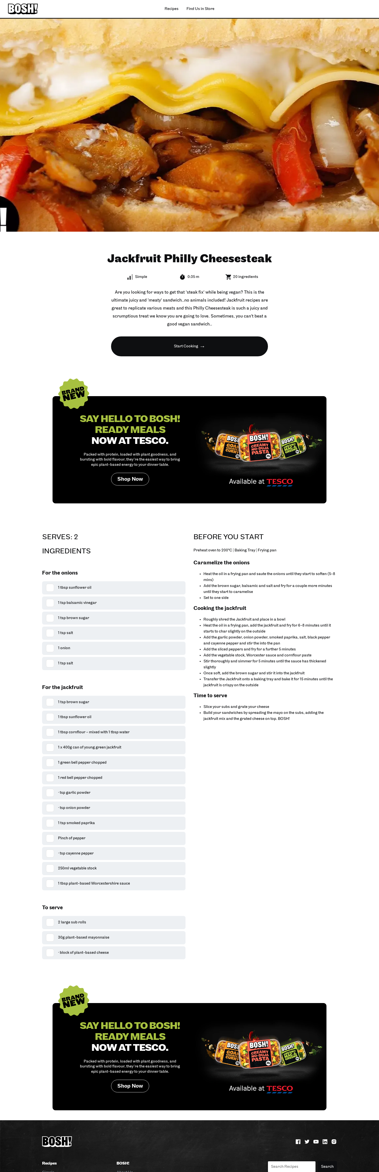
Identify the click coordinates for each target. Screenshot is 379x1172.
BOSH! (123, 1164)
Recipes (49, 1164)
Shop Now (130, 479)
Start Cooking (186, 346)
